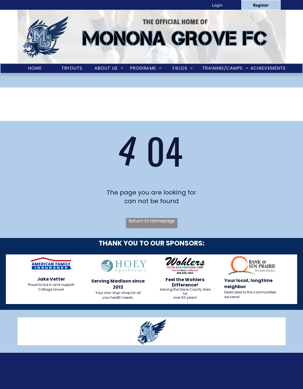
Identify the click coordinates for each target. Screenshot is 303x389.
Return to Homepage (151, 221)
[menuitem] (35, 68)
